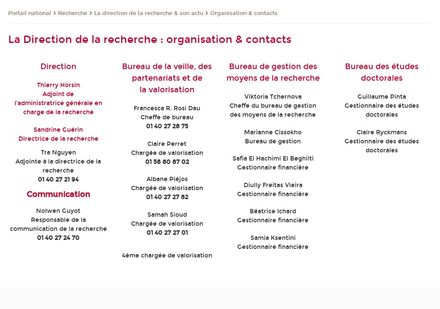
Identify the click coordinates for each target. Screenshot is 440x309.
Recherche (72, 13)
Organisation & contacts (244, 13)
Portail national (29, 13)
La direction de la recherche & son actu (148, 13)
